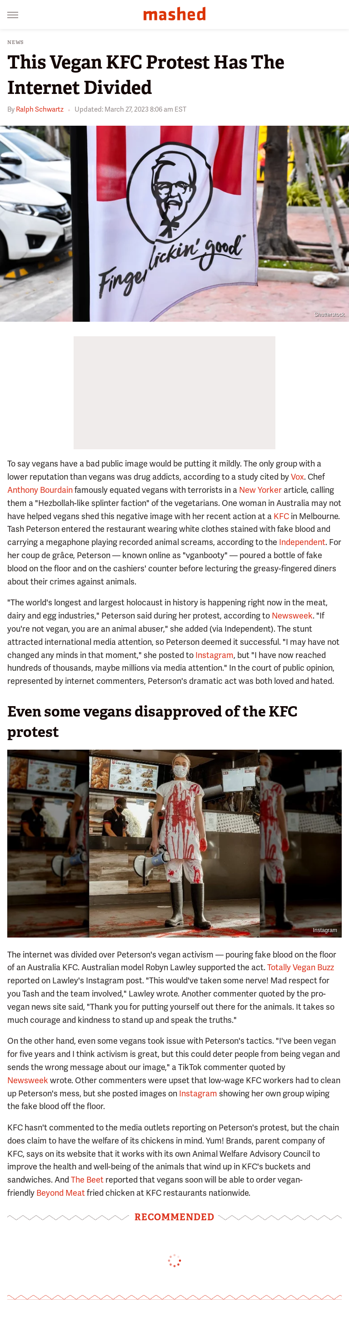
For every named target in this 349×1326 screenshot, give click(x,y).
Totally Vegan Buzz (300, 967)
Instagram (214, 655)
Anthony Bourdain (40, 490)
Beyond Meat (60, 1193)
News (15, 42)
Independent (302, 542)
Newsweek (292, 615)
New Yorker (260, 490)
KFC (281, 516)
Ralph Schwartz (40, 109)
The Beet (87, 1179)
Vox (297, 476)
